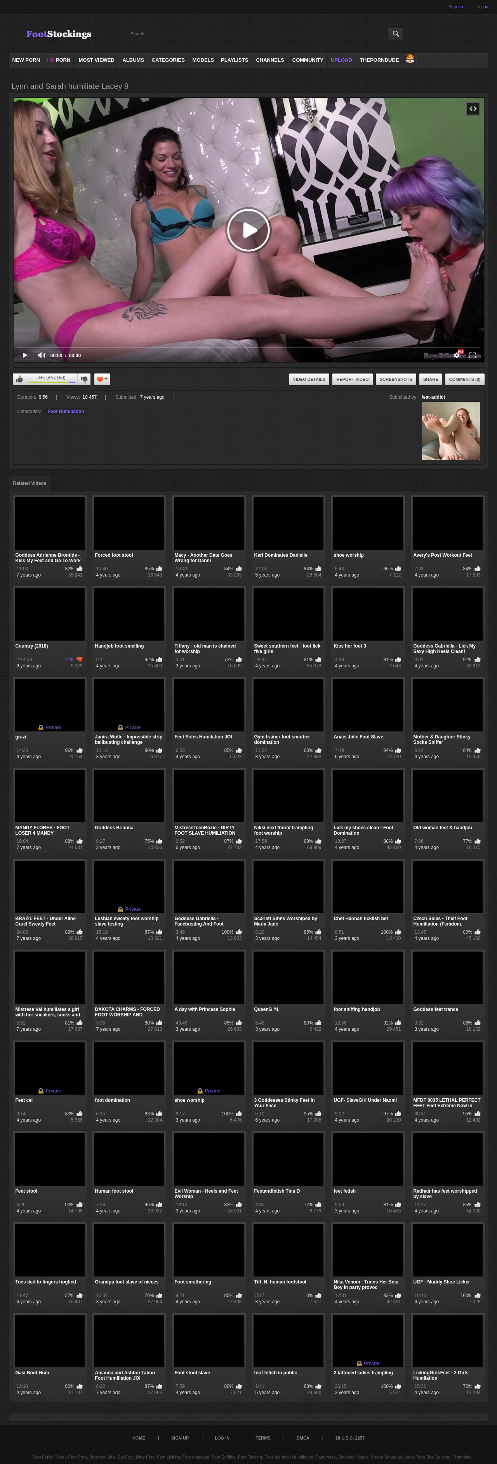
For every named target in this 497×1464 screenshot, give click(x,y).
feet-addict (433, 397)
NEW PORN (26, 60)
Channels (270, 60)
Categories (168, 60)
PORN (58, 60)
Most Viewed (96, 60)
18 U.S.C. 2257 (350, 1438)
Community (307, 60)
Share (430, 379)
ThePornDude (379, 60)
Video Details (309, 379)
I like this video (19, 379)
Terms (263, 1438)
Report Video (352, 379)
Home (138, 1438)
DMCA (303, 1438)
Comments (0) (465, 379)
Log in (482, 6)
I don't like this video (83, 379)
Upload (341, 60)
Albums (133, 60)
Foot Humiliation (65, 411)
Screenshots (396, 379)
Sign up (455, 6)
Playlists (234, 60)
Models (203, 60)
